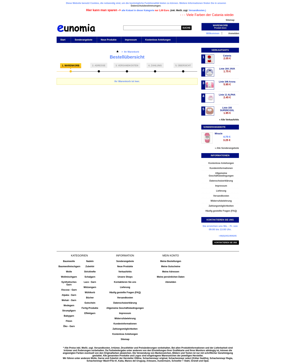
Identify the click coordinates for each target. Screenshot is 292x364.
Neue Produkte (109, 39)
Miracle (218, 133)
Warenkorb (220, 25)
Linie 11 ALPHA (227, 96)
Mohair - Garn (69, 300)
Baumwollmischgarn (69, 266)
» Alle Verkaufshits (229, 119)
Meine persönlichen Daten (171, 277)
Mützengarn (90, 287)
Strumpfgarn (69, 310)
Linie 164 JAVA (227, 70)
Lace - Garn (90, 282)
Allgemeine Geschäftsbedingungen (221, 174)
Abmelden (170, 282)
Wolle (69, 271)
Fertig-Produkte (90, 308)
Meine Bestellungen (170, 261)
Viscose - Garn (69, 290)
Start (63, 40)
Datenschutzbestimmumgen (146, 5)
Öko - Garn (69, 326)
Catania (227, 57)
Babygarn (69, 316)
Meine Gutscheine (170, 266)
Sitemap (230, 20)
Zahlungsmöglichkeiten (221, 206)
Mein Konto (170, 255)
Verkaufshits (220, 50)
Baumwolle (69, 261)
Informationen (220, 155)
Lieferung (221, 191)
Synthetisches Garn (69, 283)
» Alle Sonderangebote (227, 148)
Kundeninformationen (221, 168)
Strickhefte (90, 271)
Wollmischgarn (69, 277)
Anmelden (233, 33)
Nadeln (90, 261)
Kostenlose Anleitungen (158, 40)
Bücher (90, 297)
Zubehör (89, 266)
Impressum (131, 39)
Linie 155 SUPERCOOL (227, 110)
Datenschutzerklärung (221, 180)
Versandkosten (221, 196)
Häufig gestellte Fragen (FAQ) (221, 211)
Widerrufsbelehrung (221, 201)
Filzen (69, 321)
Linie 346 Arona (227, 83)
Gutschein (89, 303)
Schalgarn (90, 277)
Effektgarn (89, 313)
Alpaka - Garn (69, 295)
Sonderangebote (83, 39)
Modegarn (69, 305)
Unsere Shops (125, 277)
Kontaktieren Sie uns (225, 243)
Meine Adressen (170, 271)
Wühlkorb (90, 292)
